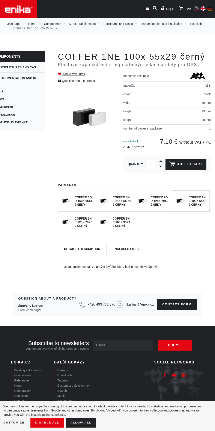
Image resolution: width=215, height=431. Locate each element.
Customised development (74, 385)
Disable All (48, 422)
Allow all (82, 422)
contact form (177, 304)
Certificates (21, 396)
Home (32, 24)
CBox (8, 99)
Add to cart (185, 164)
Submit (176, 345)
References (22, 380)
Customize (14, 422)
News (18, 385)
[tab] (82, 249)
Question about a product (79, 81)
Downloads (64, 375)
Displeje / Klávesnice (19, 122)
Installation (197, 24)
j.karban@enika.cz (139, 304)
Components (52, 24)
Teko (146, 76)
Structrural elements (82, 24)
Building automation (27, 370)
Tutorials (63, 380)
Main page (13, 24)
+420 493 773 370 (101, 304)
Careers (62, 370)
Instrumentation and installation (161, 24)
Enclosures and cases (118, 24)
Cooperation (22, 390)
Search (62, 390)
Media (61, 396)
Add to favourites (73, 74)
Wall (8, 91)
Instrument (12, 107)
